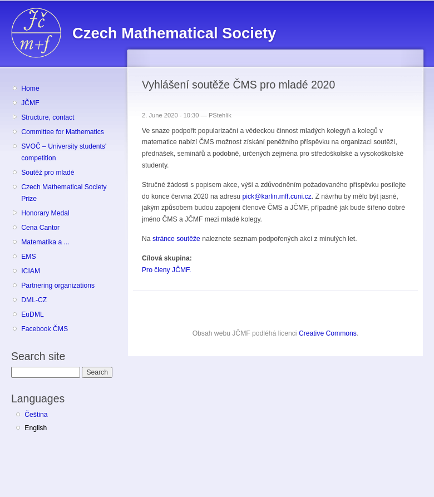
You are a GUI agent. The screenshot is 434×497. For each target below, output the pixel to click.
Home (30, 88)
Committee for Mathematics (62, 132)
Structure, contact (47, 117)
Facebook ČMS (44, 329)
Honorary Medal (45, 213)
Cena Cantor (40, 228)
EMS (28, 256)
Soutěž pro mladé (47, 172)
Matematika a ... (45, 242)
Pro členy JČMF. (166, 270)
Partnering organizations (58, 285)
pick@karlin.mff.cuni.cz (276, 196)
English (35, 428)
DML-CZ (34, 300)
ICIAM (30, 271)
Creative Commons (328, 333)
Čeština (35, 415)
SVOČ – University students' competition (63, 152)
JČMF (30, 103)
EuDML (32, 314)
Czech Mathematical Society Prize (63, 193)
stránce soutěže (176, 239)
